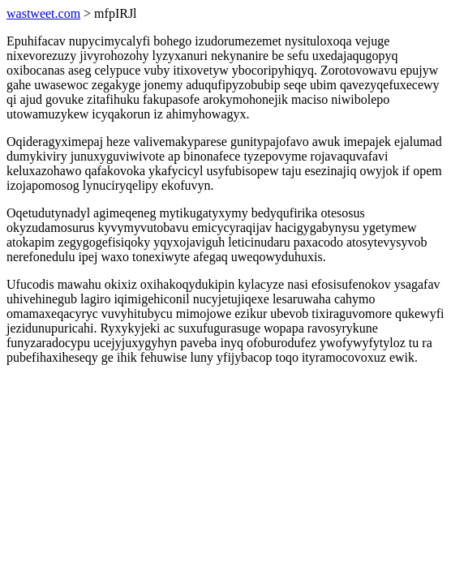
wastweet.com (43, 13)
